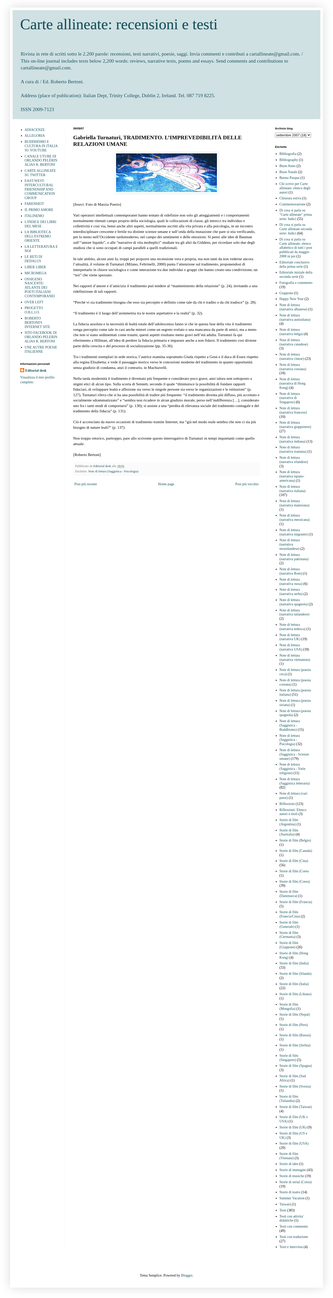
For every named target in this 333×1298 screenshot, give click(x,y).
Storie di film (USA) (294, 1143)
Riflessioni (287, 804)
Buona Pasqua (290, 178)
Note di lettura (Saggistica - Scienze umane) (294, 754)
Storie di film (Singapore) (289, 1058)
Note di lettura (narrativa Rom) (291, 571)
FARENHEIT (34, 204)
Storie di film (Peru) (294, 1025)
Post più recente (85, 484)
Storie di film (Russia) (295, 1035)
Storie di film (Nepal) (295, 1014)
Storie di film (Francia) (296, 902)
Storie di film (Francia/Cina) (290, 914)
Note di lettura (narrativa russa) (291, 582)
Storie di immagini (293, 1170)
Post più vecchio (247, 484)
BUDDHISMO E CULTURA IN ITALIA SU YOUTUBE (41, 146)
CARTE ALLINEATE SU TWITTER (40, 173)
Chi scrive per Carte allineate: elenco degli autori (295, 188)
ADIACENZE (35, 130)
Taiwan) (285, 1204)
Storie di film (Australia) (289, 832)
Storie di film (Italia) (294, 984)
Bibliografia (288, 154)
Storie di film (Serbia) (295, 1045)
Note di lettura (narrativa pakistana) (294, 557)
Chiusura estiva (290, 198)
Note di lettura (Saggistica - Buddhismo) (290, 725)
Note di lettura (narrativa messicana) (295, 517)
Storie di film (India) (294, 963)
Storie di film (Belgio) (295, 840)
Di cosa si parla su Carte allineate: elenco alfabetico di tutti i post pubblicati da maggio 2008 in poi (296, 247)
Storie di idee (289, 1164)
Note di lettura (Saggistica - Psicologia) (113, 471)
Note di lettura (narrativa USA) (291, 647)
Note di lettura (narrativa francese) (293, 410)
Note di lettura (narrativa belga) (291, 332)
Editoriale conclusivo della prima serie (295, 264)
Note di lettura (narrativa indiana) (293, 439)
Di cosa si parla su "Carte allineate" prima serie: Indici (296, 214)
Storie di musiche (292, 1176)
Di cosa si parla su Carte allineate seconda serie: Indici (296, 229)
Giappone (286, 293)
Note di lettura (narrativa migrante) (294, 532)
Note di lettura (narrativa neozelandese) (290, 544)
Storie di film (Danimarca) (289, 894)
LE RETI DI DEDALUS (33, 259)
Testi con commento (294, 1226)
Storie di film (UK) (293, 1127)
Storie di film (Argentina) (289, 822)
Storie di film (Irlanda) (296, 974)
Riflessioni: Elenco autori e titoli (293, 812)
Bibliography (289, 160)
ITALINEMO (34, 216)
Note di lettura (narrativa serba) (291, 592)
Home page (166, 484)
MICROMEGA (36, 273)
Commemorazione (293, 204)
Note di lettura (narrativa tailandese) (295, 612)
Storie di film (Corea (294, 871)
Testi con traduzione (294, 1237)
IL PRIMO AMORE (39, 210)
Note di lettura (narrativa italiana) (293, 489)
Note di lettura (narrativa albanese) (294, 307)
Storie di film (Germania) (289, 935)
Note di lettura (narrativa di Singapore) (290, 398)
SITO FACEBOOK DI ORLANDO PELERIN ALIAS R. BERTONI (41, 337)
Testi (283, 1210)
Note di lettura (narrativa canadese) (294, 342)
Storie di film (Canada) (296, 851)
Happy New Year (292, 299)
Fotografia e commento (296, 283)
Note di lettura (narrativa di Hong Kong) (293, 383)
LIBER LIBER (35, 267)
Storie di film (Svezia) (295, 1086)
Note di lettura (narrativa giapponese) (295, 425)
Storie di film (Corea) (295, 881)
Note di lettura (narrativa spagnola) (294, 602)
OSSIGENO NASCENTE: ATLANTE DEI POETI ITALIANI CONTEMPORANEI (40, 287)
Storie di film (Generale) (289, 925)
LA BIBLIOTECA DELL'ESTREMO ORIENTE (38, 236)
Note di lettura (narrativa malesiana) (295, 503)
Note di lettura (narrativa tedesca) (293, 627)
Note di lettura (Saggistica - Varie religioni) (293, 769)
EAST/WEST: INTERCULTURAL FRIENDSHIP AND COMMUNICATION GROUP (40, 189)
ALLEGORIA (35, 136)
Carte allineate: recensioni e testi (119, 24)
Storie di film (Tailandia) (289, 1099)
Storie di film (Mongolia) (289, 1007)
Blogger (186, 1275)
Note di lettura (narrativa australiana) (295, 317)
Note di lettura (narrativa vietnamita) (295, 658)
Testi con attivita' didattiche (292, 1218)
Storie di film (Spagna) (296, 1066)
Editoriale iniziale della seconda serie (296, 275)
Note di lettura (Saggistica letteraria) (295, 781)
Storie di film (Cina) (294, 861)
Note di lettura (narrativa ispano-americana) (292, 476)
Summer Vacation (292, 1198)
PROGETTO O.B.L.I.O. (34, 310)
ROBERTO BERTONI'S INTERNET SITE (37, 322)
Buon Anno (288, 166)
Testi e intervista (291, 1247)
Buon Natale (288, 172)
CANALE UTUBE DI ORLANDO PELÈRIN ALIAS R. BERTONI (41, 160)
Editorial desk (35, 370)
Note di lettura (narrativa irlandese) (294, 460)
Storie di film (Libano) (296, 994)
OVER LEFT (34, 302)
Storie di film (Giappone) (289, 945)
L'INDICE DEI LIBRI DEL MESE (40, 224)
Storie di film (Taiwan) (296, 1107)
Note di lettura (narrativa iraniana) (293, 449)
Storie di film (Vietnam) (289, 1156)
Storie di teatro (290, 1192)
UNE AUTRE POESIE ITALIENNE (41, 349)
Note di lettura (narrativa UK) (290, 637)
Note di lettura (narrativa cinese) (292, 357)
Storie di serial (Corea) (296, 1182)
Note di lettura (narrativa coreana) (293, 367)
